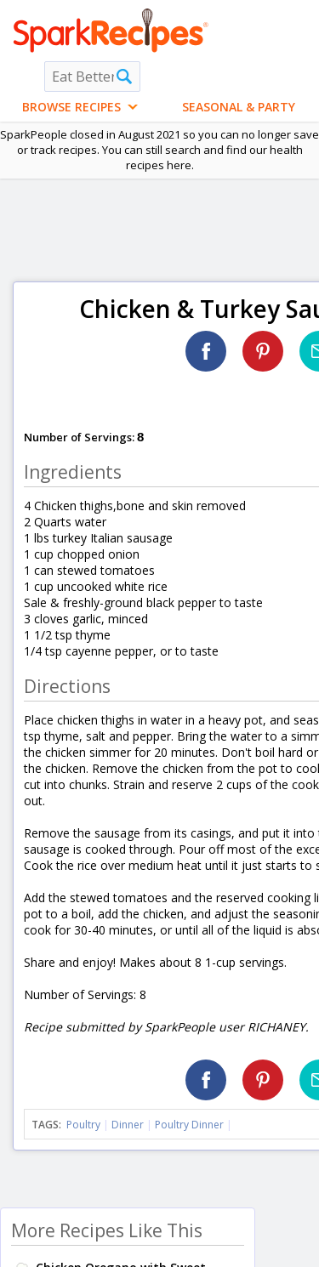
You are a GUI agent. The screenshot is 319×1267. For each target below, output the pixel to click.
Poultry (83, 1124)
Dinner (127, 1124)
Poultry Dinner (189, 1124)
